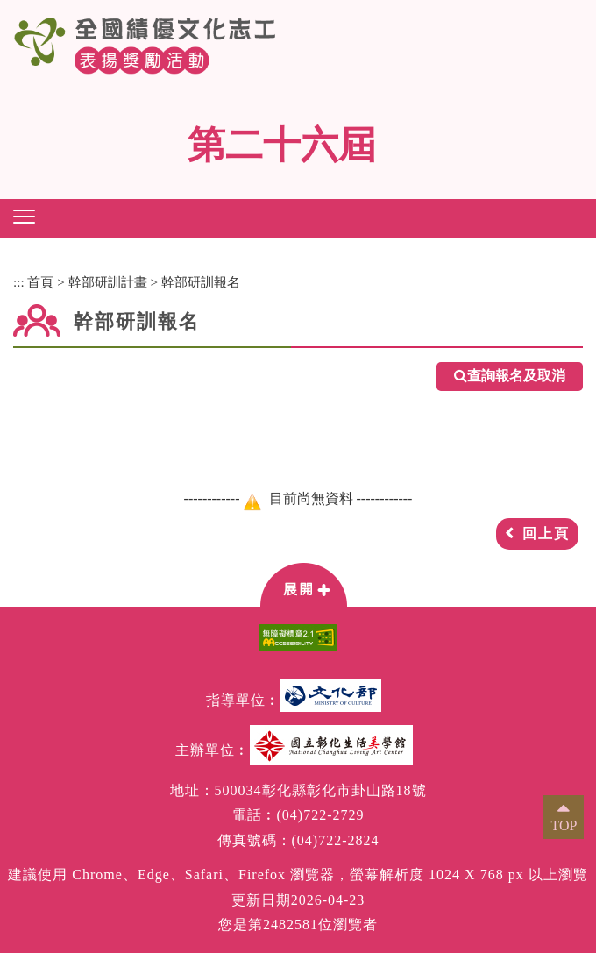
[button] (24, 216)
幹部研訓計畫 (107, 281)
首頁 (40, 281)
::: (19, 281)
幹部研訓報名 (200, 281)
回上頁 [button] (546, 533)
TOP (563, 825)
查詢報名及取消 (509, 376)
